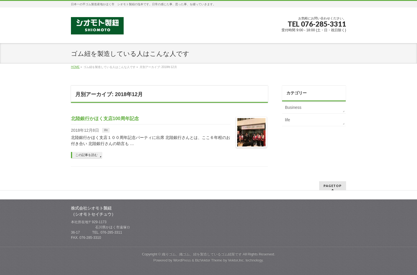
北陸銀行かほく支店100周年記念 (105, 118)
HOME (75, 67)
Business (293, 107)
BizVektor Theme (208, 260)
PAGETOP (332, 186)
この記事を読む (86, 155)
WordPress (182, 260)
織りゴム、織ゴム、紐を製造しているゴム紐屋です (202, 254)
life (106, 130)
